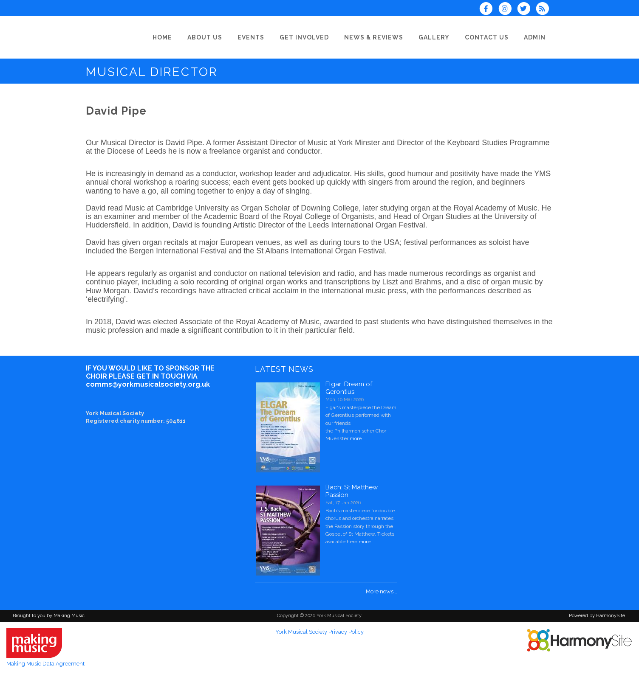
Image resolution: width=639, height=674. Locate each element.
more (356, 438)
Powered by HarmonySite (597, 615)
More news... (381, 591)
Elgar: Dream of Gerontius (348, 388)
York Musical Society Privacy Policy (319, 632)
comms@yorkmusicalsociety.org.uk (148, 384)
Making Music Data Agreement (45, 663)
